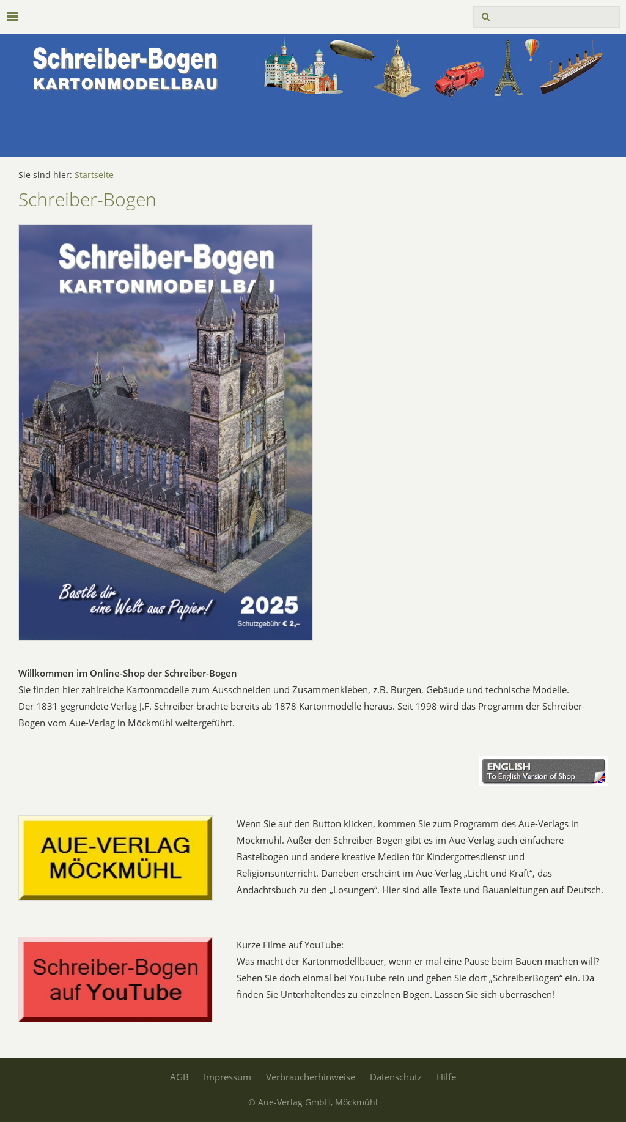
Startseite (94, 174)
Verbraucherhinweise (310, 1077)
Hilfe (446, 1077)
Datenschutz (396, 1077)
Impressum (227, 1077)
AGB (179, 1077)
